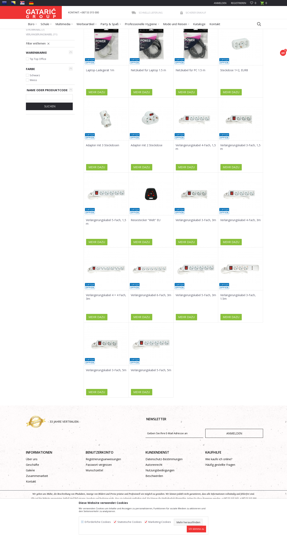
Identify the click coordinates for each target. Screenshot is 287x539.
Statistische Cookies (129, 521)
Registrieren (238, 3)
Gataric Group (34, 31)
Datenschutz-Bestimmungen (164, 488)
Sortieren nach (153, 45)
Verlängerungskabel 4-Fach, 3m (240, 249)
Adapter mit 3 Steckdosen (102, 174)
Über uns (31, 488)
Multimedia (64, 31)
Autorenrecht (153, 493)
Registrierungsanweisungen (103, 488)
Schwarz (35, 104)
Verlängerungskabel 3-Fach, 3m (196, 249)
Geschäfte (32, 493)
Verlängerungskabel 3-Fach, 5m (106, 399)
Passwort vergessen (99, 493)
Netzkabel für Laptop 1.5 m (148, 99)
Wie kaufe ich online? (218, 488)
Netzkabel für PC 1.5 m (190, 99)
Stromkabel (35, 58)
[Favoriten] (253, 3)
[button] (257, 24)
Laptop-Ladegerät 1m (100, 99)
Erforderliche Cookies (98, 521)
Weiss (33, 109)
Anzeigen (204, 45)
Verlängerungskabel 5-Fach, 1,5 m (106, 250)
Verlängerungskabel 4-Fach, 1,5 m (196, 176)
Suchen (49, 135)
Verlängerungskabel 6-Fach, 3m (151, 324)
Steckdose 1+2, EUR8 (234, 99)
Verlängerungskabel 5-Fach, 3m (196, 324)
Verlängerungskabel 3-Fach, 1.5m (238, 325)
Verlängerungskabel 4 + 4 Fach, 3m (106, 325)
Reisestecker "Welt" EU (145, 249)
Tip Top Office (38, 88)
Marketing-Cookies (159, 521)
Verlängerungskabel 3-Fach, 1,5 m (240, 176)
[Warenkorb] (263, 4)
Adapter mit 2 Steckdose (146, 174)
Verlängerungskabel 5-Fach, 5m (151, 399)
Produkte (50, 31)
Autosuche (131, 45)
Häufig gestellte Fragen (220, 493)
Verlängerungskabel (41, 63)
